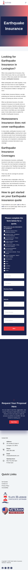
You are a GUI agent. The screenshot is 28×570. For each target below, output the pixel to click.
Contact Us (5, 483)
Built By (9, 562)
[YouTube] (11, 568)
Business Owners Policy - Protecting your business (11, 231)
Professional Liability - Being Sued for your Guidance (11, 245)
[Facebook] (3, 568)
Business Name (8, 289)
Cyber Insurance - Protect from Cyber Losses (11, 242)
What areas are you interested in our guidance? (13, 227)
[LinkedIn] (8, 568)
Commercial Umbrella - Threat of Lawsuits (12, 252)
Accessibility (5, 487)
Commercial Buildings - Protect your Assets (10, 249)
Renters (8, 268)
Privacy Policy (5, 485)
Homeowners (9, 259)
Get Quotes (5, 481)
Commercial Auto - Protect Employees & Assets (11, 238)
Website (6, 299)
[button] (14, 422)
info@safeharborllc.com (13, 455)
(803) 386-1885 (11, 450)
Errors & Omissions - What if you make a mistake (11, 256)
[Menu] (25, 2)
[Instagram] (5, 568)
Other (7, 270)
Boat (7, 263)
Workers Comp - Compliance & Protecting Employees (11, 235)
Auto (7, 261)
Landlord (8, 265)
